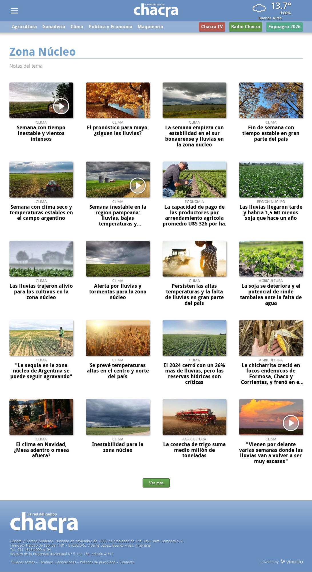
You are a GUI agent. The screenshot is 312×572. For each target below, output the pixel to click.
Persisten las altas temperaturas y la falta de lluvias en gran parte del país (194, 295)
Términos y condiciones (57, 562)
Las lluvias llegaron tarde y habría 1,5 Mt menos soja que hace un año (270, 213)
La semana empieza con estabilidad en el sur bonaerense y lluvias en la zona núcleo (194, 136)
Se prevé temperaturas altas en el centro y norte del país (118, 371)
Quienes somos (23, 562)
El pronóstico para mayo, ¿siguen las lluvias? (118, 131)
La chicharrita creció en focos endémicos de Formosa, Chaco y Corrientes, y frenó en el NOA (271, 376)
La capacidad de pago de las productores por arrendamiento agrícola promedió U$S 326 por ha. (194, 215)
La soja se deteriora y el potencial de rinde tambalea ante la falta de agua (271, 295)
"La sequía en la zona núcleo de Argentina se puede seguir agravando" (41, 371)
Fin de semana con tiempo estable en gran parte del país (270, 134)
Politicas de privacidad (97, 562)
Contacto (126, 562)
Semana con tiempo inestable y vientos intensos (41, 134)
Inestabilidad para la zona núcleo (117, 448)
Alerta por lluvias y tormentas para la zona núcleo (117, 292)
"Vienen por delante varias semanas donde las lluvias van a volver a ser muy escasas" (271, 453)
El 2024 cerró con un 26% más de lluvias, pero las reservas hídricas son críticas (194, 374)
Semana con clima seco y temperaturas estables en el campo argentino (41, 213)
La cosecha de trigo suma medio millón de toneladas (194, 451)
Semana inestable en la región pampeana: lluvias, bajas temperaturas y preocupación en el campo (117, 221)
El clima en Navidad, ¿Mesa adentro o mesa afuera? (41, 451)
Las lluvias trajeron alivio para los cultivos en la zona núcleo (41, 292)
